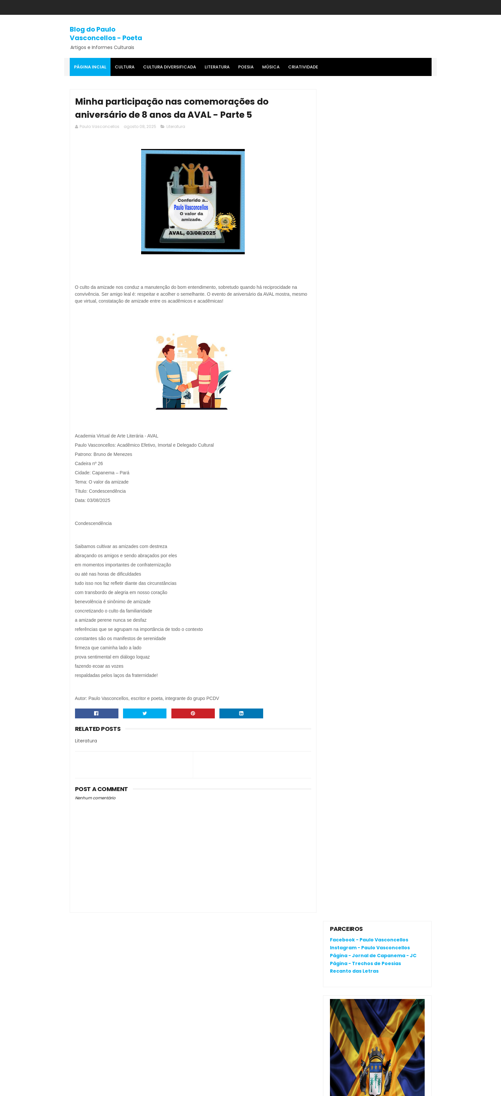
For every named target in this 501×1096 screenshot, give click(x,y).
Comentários (351, 544)
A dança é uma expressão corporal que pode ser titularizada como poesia (393, 404)
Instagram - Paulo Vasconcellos (370, 115)
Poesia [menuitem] (246, 67)
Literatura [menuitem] (217, 67)
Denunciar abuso (354, 487)
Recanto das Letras (354, 139)
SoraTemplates (110, 1087)
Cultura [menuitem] (125, 67)
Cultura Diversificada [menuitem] (169, 67)
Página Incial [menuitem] (90, 67)
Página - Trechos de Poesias (365, 131)
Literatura (175, 127)
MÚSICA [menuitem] (271, 67)
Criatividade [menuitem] (303, 67)
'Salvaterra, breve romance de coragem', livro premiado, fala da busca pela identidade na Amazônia (373, 449)
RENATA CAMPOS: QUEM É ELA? (365, 429)
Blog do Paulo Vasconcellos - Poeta (106, 33)
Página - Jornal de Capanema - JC (373, 123)
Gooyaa (170, 1087)
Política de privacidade (356, 932)
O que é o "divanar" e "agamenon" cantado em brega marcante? (390, 371)
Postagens (348, 533)
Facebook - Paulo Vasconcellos (369, 108)
